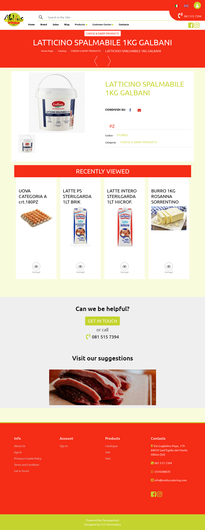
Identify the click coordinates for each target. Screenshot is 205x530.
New (108, 458)
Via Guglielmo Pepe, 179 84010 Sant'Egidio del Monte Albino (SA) (169, 450)
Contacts (124, 24)
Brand (43, 24)
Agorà (18, 452)
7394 (198, 16)
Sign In (64, 446)
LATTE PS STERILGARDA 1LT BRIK (77, 196)
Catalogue (111, 446)
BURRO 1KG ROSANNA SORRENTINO (165, 196)
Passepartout (110, 520)
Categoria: (110, 142)
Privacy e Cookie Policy (27, 458)
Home (31, 24)
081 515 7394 (163, 463)
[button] (197, 5)
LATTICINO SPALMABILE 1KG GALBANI (133, 51)
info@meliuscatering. (167, 480)
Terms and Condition (26, 464)
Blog (66, 24)
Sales (56, 24)
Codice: (109, 135)
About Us (19, 446)
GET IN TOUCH (102, 321)
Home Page (47, 50)
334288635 (163, 471)
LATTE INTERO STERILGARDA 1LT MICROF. (122, 196)
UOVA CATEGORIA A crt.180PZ (33, 196)
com (184, 480)
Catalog (62, 50)
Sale (107, 452)
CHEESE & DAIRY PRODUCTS (86, 50)
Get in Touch (21, 471)
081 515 (186, 15)
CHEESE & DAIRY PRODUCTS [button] (102, 33)
